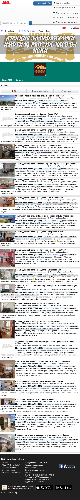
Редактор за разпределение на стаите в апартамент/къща (18, 487)
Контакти (20, 80)
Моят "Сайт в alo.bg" (11, 465)
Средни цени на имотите (36, 463)
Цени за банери (9, 467)
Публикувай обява (43, 3)
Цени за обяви (8, 470)
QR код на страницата (65, 17)
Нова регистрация (64, 7)
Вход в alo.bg (61, 3)
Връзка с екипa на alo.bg (36, 470)
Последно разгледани (65, 13)
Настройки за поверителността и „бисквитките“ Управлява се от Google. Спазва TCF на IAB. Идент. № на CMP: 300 (39, 478)
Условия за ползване (34, 465)
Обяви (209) (7, 80)
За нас (5, 463)
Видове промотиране (11, 472)
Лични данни (30, 467)
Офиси (28, 472)
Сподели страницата (65, 22)
